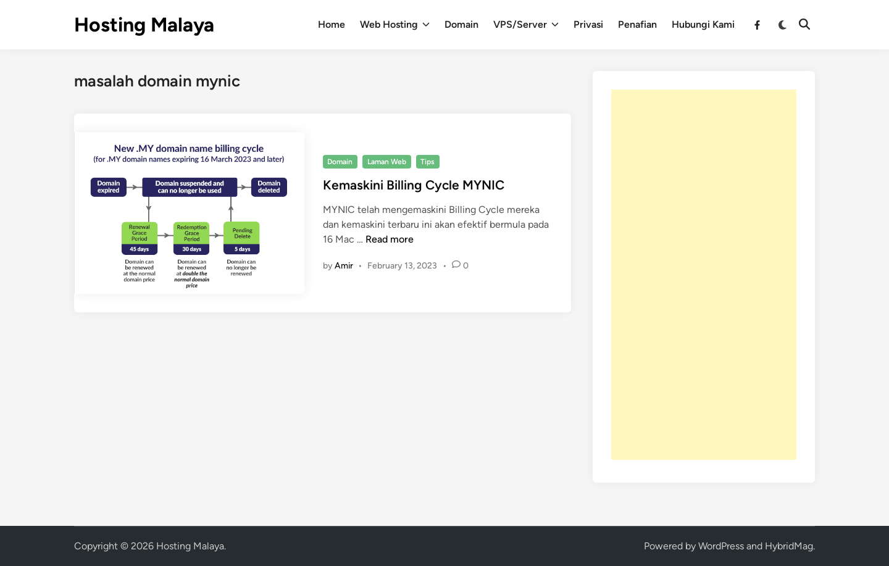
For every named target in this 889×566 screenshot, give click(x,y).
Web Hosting (395, 24)
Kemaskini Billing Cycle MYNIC (413, 185)
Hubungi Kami (703, 24)
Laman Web (386, 161)
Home (331, 24)
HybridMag (789, 546)
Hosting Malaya (144, 24)
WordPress (721, 546)
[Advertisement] (703, 274)
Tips (427, 161)
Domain (461, 24)
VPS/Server (526, 24)
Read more (389, 239)
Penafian (637, 24)
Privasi (588, 24)
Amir (344, 265)
